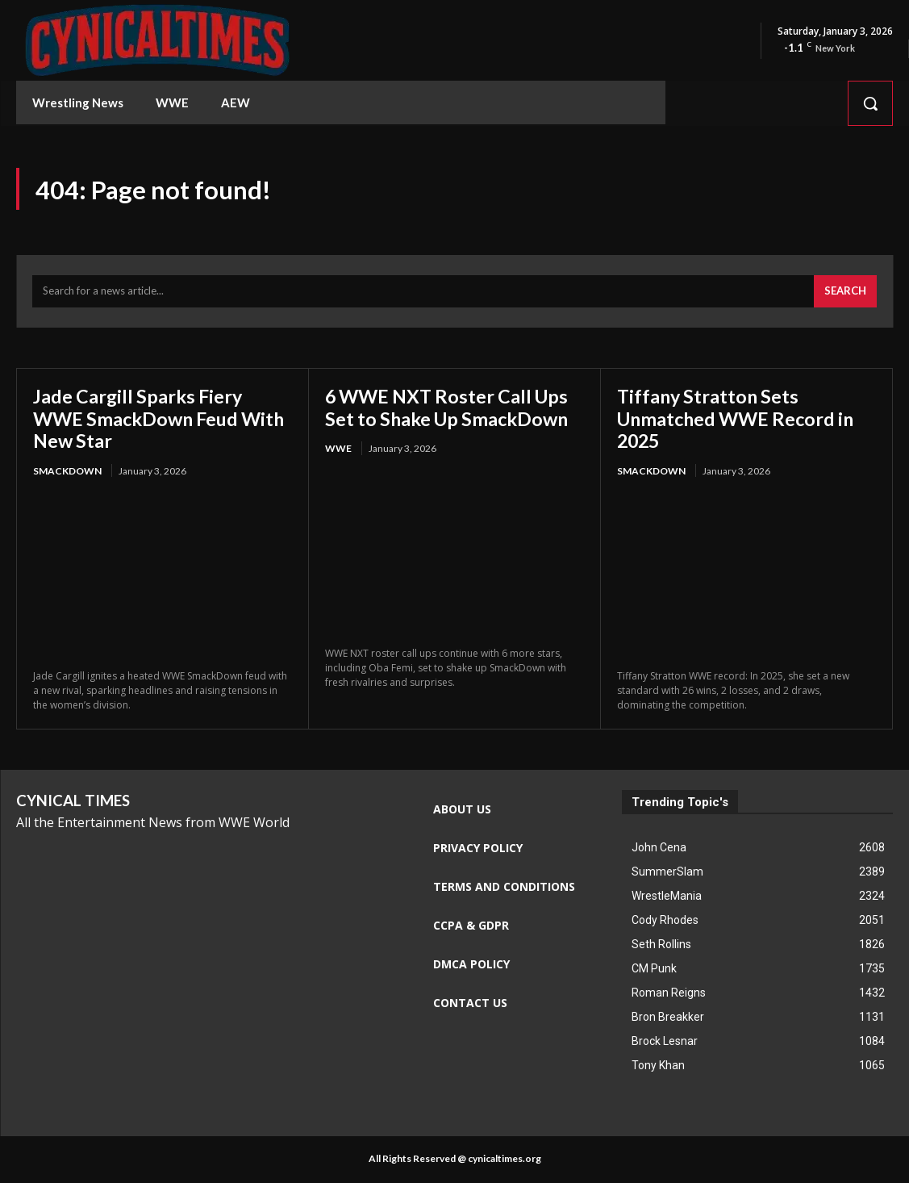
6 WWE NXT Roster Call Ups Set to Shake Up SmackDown (451, 408)
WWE (338, 450)
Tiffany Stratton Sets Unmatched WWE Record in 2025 (740, 419)
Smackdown (67, 472)
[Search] (845, 293)
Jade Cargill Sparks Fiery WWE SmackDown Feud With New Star (140, 419)
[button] (870, 103)
